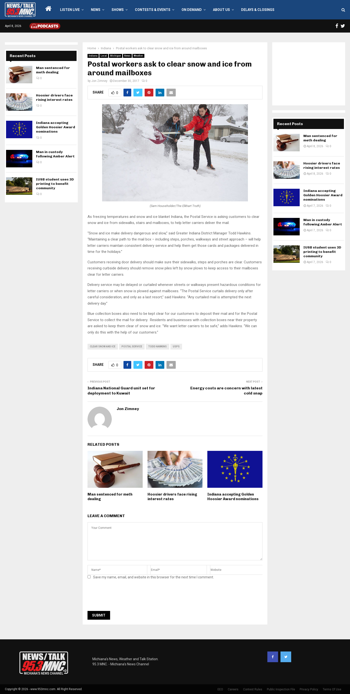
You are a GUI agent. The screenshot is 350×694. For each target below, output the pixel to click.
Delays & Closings (257, 10)
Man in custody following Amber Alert (55, 154)
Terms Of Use (332, 689)
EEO (220, 689)
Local (104, 55)
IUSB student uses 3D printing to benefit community (55, 183)
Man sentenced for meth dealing (53, 70)
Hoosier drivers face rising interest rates (172, 496)
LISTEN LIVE (70, 10)
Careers (233, 689)
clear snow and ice (102, 346)
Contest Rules (252, 689)
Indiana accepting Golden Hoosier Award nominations (233, 496)
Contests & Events (152, 10)
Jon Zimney (99, 81)
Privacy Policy (309, 689)
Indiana (93, 55)
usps (176, 346)
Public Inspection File (281, 689)
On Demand (192, 10)
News (95, 10)
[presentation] (124, 596)
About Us (221, 10)
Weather (138, 55)
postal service (132, 346)
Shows (118, 10)
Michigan (115, 55)
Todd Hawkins (157, 346)
